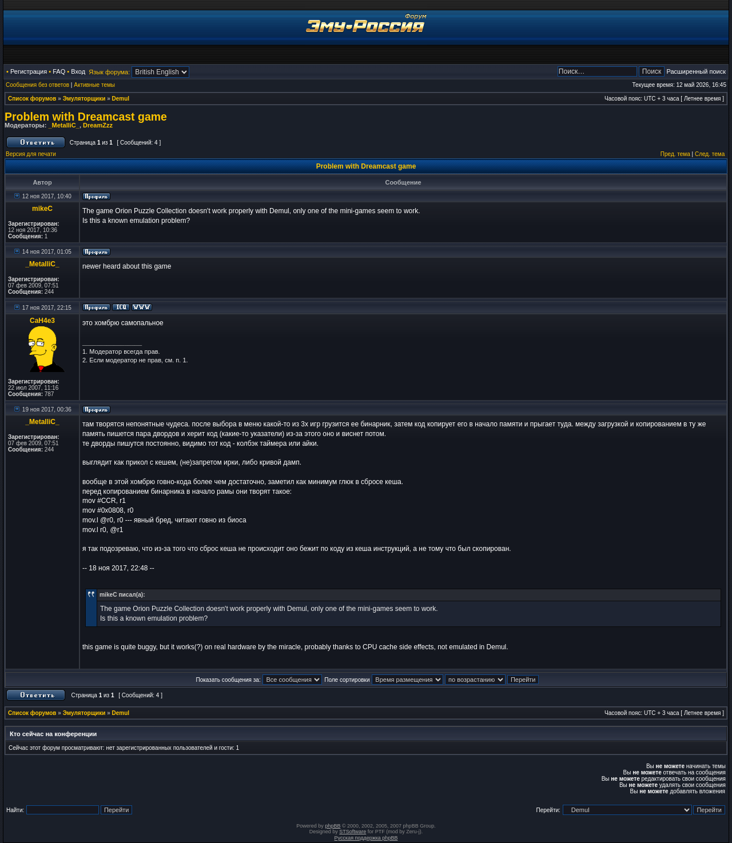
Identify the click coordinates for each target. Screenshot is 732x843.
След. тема (710, 154)
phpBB (332, 826)
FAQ (59, 71)
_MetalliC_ (63, 125)
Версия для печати (31, 154)
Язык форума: (109, 72)
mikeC (42, 209)
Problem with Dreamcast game (86, 116)
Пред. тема (675, 154)
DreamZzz (98, 125)
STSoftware (352, 831)
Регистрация (28, 71)
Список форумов (32, 98)
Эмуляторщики (84, 98)
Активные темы (94, 85)
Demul (121, 98)
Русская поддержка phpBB (366, 838)
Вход (78, 71)
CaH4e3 (42, 321)
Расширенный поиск (696, 71)
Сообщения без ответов (37, 85)
